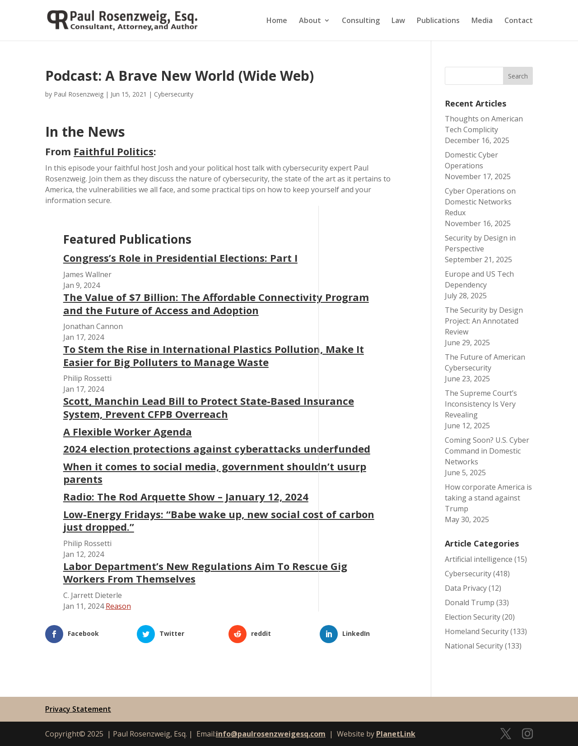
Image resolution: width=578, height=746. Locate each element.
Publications (438, 21)
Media (482, 21)
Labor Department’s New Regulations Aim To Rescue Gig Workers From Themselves (205, 572)
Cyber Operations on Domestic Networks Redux (480, 202)
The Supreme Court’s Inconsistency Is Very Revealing (481, 404)
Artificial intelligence (479, 559)
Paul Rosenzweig (78, 94)
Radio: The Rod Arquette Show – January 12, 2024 (185, 496)
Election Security (472, 617)
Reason (118, 606)
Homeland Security (476, 631)
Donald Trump (469, 602)
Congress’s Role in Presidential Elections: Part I (180, 257)
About (310, 21)
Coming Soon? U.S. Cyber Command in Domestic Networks (487, 451)
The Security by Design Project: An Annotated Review (484, 321)
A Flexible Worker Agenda (127, 431)
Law (398, 21)
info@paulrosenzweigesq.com (271, 734)
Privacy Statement (78, 709)
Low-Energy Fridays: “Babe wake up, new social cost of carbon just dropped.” (218, 520)
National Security (474, 646)
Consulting (361, 21)
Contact (518, 21)
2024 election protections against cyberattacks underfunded (216, 448)
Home (276, 21)
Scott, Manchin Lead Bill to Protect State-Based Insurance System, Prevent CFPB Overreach (208, 407)
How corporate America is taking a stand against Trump (488, 498)
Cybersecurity (173, 94)
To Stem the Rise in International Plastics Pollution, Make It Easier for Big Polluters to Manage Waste (213, 355)
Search (518, 76)
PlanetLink (395, 734)
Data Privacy (466, 588)
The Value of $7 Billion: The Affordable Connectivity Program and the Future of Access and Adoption (216, 303)
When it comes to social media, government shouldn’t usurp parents (214, 472)
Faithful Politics (114, 151)
